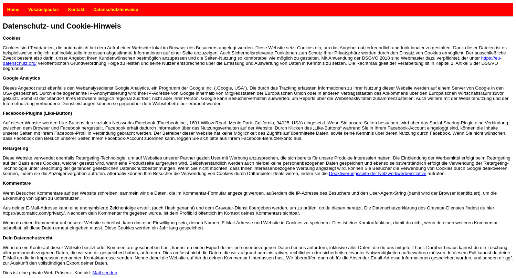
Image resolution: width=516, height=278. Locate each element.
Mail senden (105, 272)
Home (9, 9)
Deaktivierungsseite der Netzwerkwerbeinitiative (378, 173)
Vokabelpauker (30, 9)
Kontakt (70, 9)
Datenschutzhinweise (95, 9)
